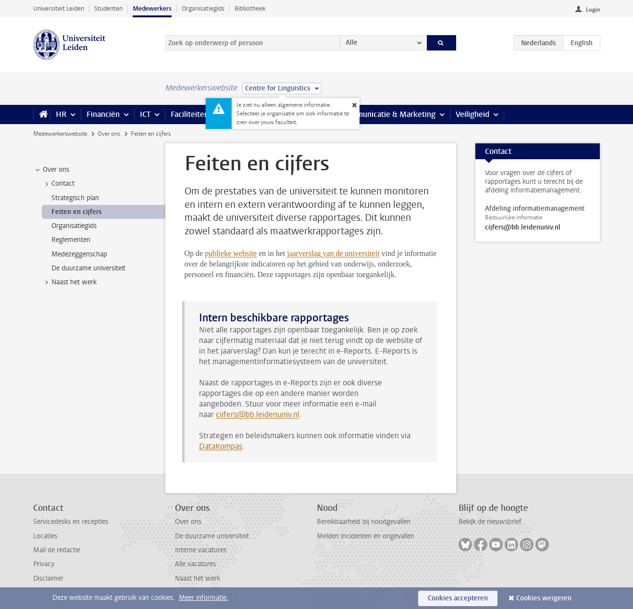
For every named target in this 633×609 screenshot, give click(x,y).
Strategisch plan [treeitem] (75, 198)
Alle (352, 42)
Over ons (109, 134)
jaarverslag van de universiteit (333, 253)
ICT (145, 114)
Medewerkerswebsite (60, 134)
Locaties (45, 536)
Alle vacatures (195, 564)
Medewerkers (152, 8)
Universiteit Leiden (58, 8)
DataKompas (220, 446)
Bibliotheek (250, 8)
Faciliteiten (190, 114)
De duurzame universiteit (212, 536)
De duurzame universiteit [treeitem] (88, 268)
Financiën (103, 114)
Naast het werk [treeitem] (69, 282)
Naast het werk (197, 578)
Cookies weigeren (543, 598)
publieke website (231, 253)
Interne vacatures (200, 550)
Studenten (108, 8)
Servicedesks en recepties (70, 521)
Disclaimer (48, 578)
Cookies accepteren (458, 598)
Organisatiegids (203, 8)
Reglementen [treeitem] (70, 239)
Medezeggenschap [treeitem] (79, 254)
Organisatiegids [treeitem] (74, 225)
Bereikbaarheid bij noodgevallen (363, 521)
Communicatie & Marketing (388, 114)
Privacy (43, 564)
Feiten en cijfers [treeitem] (76, 211)
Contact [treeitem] (58, 184)
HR (61, 114)
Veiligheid (472, 114)
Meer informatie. (203, 597)
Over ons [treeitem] (51, 170)
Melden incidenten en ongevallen (365, 536)
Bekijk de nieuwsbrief (490, 521)
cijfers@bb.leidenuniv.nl (257, 414)
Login (593, 9)
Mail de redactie (56, 550)
